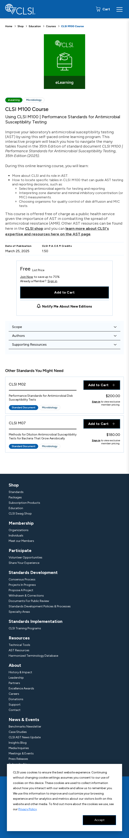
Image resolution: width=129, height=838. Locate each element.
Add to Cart (64, 292)
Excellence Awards (21, 688)
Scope (17, 327)
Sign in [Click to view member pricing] (96, 401)
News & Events (24, 719)
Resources (19, 638)
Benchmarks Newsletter (25, 726)
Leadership (16, 677)
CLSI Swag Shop (20, 513)
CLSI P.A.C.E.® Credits (57, 245)
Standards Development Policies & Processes (40, 606)
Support (15, 704)
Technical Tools (19, 645)
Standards (16, 492)
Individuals (16, 535)
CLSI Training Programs (25, 628)
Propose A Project (21, 590)
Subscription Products (24, 503)
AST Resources (19, 650)
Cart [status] (106, 9)
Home (8, 26)
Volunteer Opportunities (25, 557)
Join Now (26, 277)
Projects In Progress (22, 585)
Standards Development (33, 572)
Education (35, 26)
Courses (51, 26)
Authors (18, 336)
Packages (15, 497)
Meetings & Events (21, 753)
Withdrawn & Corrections (26, 595)
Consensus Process (22, 579)
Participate (20, 550)
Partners (14, 683)
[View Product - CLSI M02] (42, 385)
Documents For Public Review (29, 601)
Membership (21, 523)
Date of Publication (18, 245)
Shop (21, 26)
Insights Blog (18, 743)
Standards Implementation (35, 621)
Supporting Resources (29, 344)
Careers (14, 694)
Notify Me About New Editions (67, 306)
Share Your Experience (24, 563)
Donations (16, 699)
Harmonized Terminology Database (33, 656)
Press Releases (18, 759)
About (15, 665)
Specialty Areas (19, 612)
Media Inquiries (19, 748)
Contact (15, 710)
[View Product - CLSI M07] (42, 424)
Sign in (52, 281)
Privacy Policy (27, 809)
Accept (99, 820)
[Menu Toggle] (119, 9)
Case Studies (18, 732)
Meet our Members (21, 541)
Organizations (19, 530)
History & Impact (20, 672)
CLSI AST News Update (25, 737)
